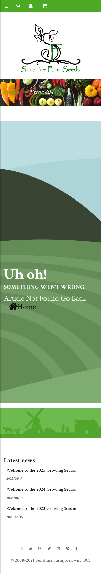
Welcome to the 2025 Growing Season (41, 470)
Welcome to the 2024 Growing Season (41, 489)
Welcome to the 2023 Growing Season (41, 508)
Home (11, 92)
